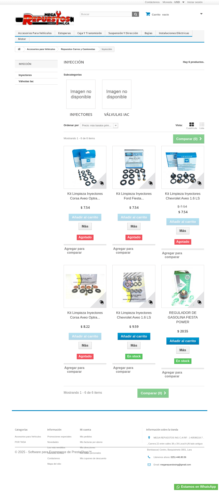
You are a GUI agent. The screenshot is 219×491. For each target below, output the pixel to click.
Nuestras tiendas (55, 453)
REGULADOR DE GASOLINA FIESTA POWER (183, 317)
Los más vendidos (56, 447)
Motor (22, 39)
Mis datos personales (90, 453)
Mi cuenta (85, 429)
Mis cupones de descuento (93, 458)
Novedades (53, 442)
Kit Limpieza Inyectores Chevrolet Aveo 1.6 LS (182, 196)
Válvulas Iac (26, 81)
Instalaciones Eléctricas (174, 33)
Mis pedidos (86, 436)
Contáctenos (152, 2)
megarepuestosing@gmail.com (175, 464)
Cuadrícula (191, 125)
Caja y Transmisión (89, 33)
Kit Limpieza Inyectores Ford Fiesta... (134, 196)
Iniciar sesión (195, 2)
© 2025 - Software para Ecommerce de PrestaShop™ (53, 480)
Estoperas (64, 33)
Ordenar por (71, 125)
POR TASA (20, 442)
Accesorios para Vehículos (35, 33)
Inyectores (25, 75)
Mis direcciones (87, 447)
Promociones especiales (59, 436)
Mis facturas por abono (91, 442)
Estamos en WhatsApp (196, 487)
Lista (201, 125)
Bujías (148, 33)
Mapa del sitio (54, 464)
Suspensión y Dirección (123, 33)
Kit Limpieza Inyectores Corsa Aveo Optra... (85, 196)
